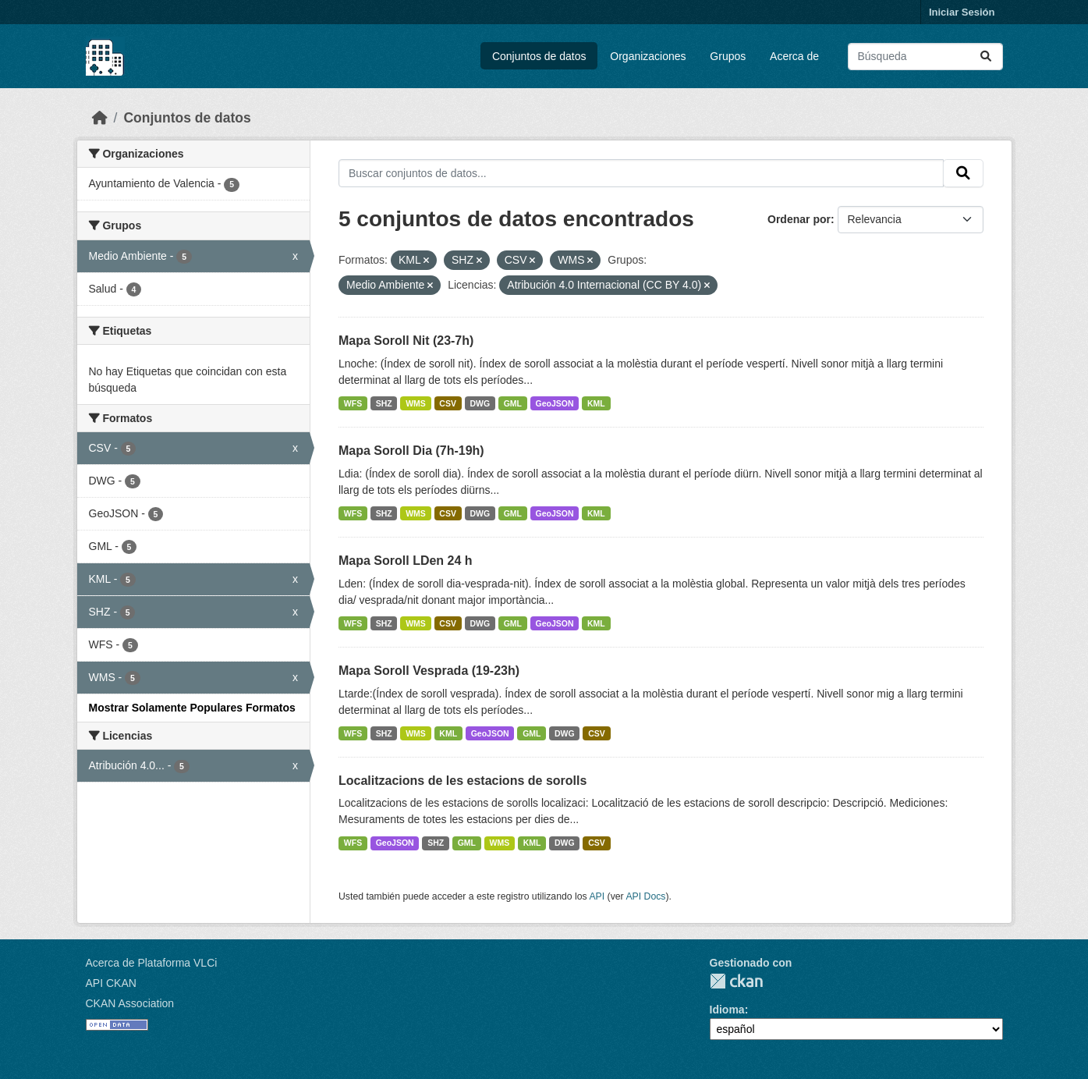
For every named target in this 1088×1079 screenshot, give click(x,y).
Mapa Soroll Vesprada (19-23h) (428, 670)
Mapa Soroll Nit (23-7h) (405, 340)
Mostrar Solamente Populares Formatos (192, 707)
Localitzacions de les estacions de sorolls (462, 780)
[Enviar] (985, 56)
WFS (353, 403)
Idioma (727, 1009)
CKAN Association (130, 1003)
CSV (447, 403)
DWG (480, 403)
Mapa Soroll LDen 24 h (405, 560)
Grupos (728, 56)
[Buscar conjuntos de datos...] (925, 56)
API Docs (645, 896)
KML (596, 403)
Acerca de (794, 56)
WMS (416, 403)
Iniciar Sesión (962, 12)
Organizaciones (648, 56)
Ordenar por (799, 219)
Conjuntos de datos (539, 56)
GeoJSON (555, 403)
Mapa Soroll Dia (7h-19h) (411, 450)
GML (513, 403)
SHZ (384, 403)
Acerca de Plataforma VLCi (152, 963)
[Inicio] (100, 118)
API (596, 896)
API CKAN (111, 983)
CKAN (736, 981)
